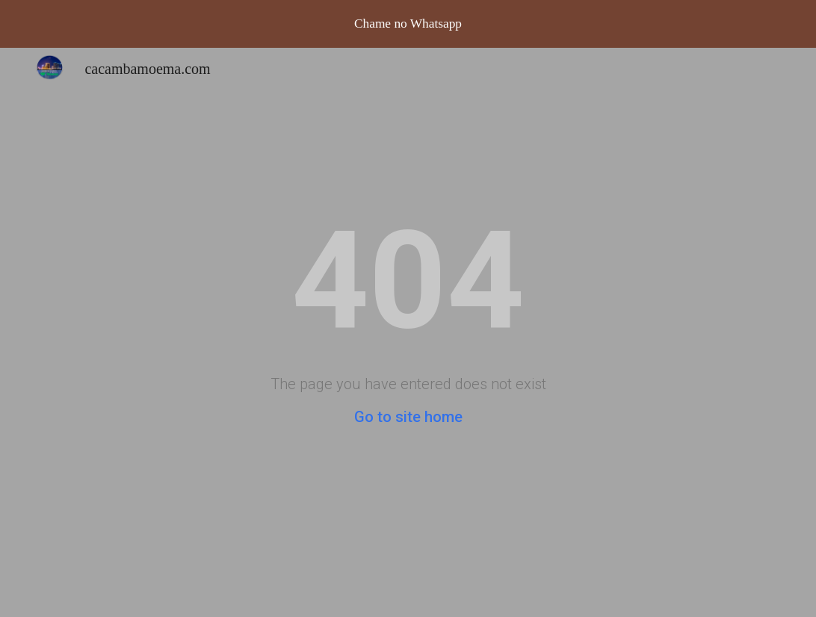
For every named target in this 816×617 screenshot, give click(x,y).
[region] (408, 24)
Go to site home (408, 417)
